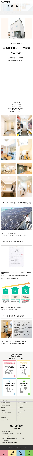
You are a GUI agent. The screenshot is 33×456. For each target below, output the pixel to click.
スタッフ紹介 (4, 415)
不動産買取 (3, 417)
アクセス (18, 433)
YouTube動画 (20, 407)
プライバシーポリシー (6, 420)
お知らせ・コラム (21, 410)
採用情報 (19, 415)
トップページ (4, 400)
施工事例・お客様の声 (22, 402)
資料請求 (19, 417)
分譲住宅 (3, 410)
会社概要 (19, 412)
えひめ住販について (5, 402)
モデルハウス (20, 400)
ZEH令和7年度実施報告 (6, 412)
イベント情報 (20, 405)
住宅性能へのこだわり (6, 405)
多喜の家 (3, 407)
